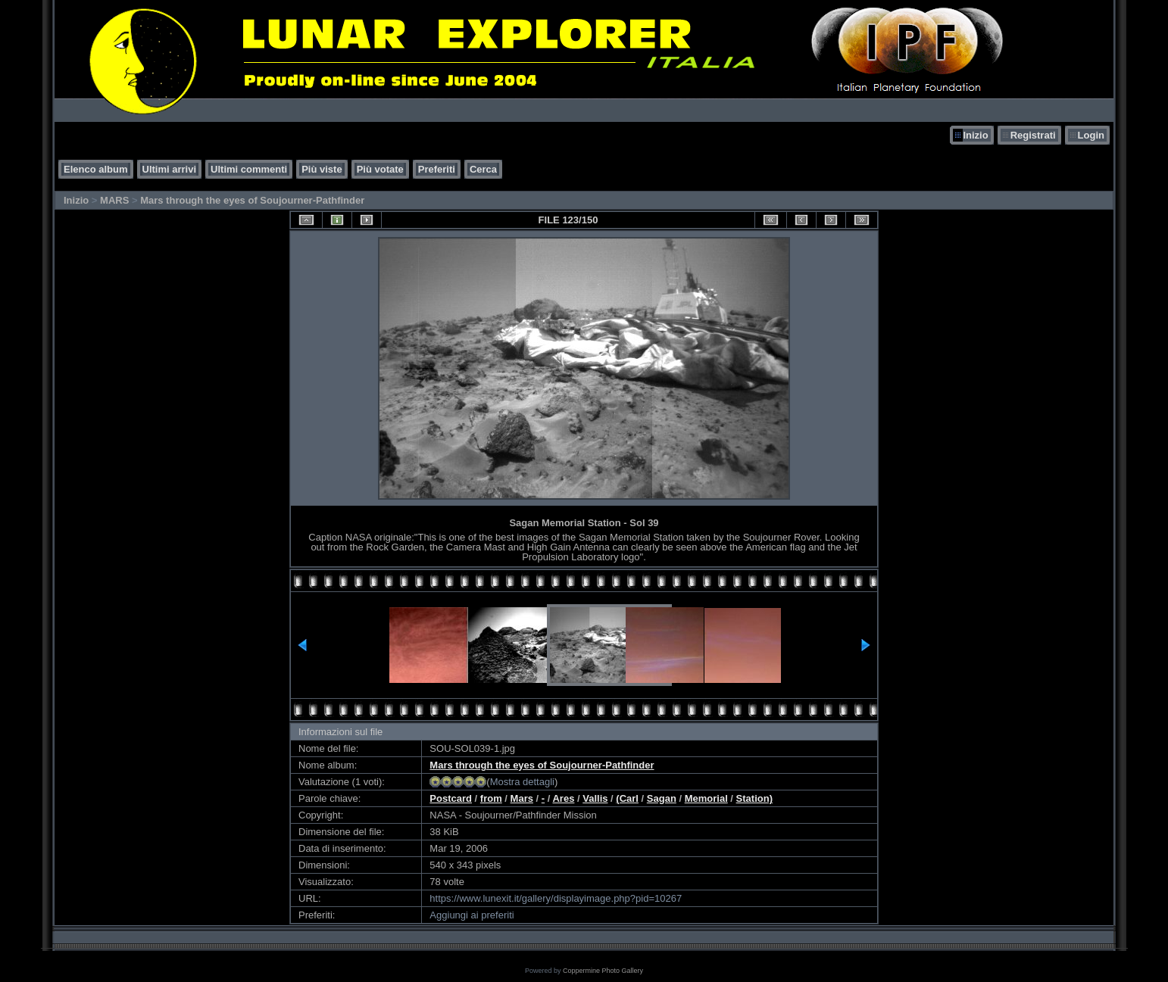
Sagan (661, 798)
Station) (754, 798)
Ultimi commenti (249, 169)
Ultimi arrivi (169, 169)
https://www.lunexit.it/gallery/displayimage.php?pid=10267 (555, 898)
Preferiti (436, 169)
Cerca (483, 169)
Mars (522, 798)
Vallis (594, 798)
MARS (114, 200)
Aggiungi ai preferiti (471, 915)
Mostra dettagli (522, 781)
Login (1091, 135)
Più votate (380, 169)
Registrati (1033, 135)
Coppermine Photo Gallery (603, 970)
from (491, 798)
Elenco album (96, 169)
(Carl (627, 798)
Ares (563, 798)
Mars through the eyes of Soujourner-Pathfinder (252, 200)
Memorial (706, 798)
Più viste (321, 169)
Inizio (975, 135)
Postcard (450, 798)
